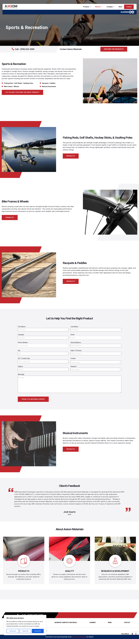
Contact (128, 7)
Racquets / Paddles (48, 83)
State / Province (76, 350)
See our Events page (79, 637)
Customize (12, 631)
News (120, 7)
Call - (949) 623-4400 (23, 49)
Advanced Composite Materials (65, 622)
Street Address (76, 342)
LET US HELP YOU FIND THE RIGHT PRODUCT (22, 92)
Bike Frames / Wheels (11, 86)
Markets (98, 7)
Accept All (38, 631)
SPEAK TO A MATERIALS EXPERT (33, 399)
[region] (25, 625)
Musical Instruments (49, 86)
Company (110, 7)
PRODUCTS (71, 156)
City (19, 350)
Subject (20, 366)
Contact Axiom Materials (71, 49)
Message (21, 374)
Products (86, 7)
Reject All (25, 631)
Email (73, 335)
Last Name (75, 327)
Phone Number (23, 342)
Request (74, 366)
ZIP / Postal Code (24, 358)
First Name (22, 327)
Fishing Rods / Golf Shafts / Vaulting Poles (18, 83)
